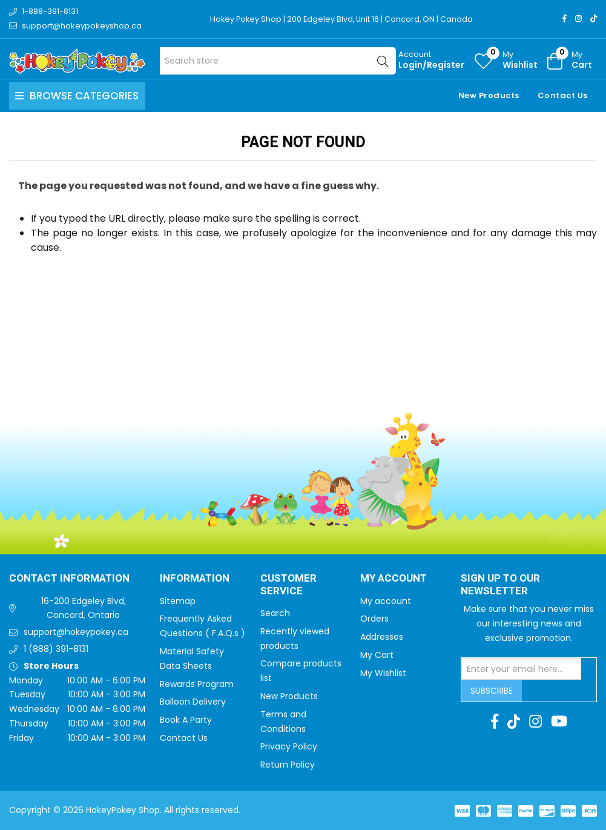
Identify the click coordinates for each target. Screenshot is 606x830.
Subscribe (491, 691)
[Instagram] (578, 18)
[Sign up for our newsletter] (521, 669)
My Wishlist (383, 673)
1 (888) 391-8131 (56, 649)
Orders (374, 619)
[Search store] (278, 61)
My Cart (377, 655)
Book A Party (186, 720)
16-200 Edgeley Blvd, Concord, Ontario (83, 608)
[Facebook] (564, 18)
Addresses (381, 637)
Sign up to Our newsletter (500, 585)
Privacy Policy (288, 746)
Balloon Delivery (193, 702)
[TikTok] (593, 18)
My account (385, 601)
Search (275, 613)
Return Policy (287, 765)
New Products (488, 95)
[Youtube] (559, 721)
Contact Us (563, 95)
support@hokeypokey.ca (76, 632)
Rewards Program (197, 684)
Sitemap (178, 601)
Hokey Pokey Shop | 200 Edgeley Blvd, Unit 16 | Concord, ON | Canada (343, 19)
